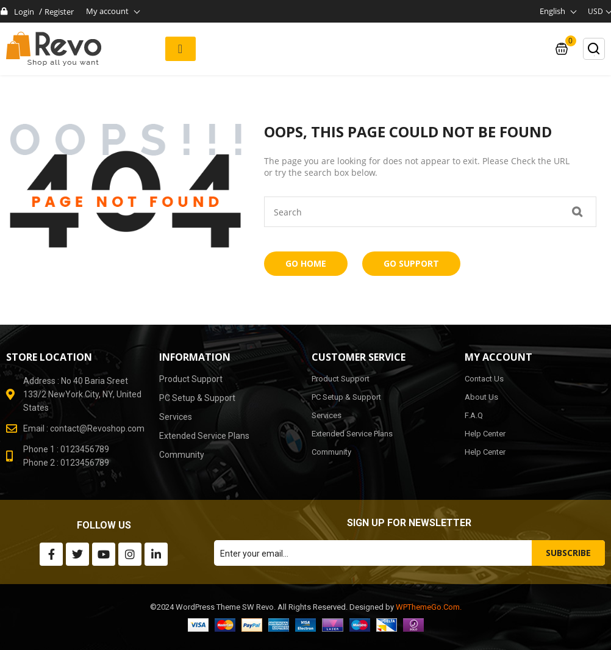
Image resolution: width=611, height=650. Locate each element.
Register (59, 11)
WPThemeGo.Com (428, 607)
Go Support (411, 263)
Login (24, 11)
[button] (180, 49)
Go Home (305, 263)
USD (595, 11)
